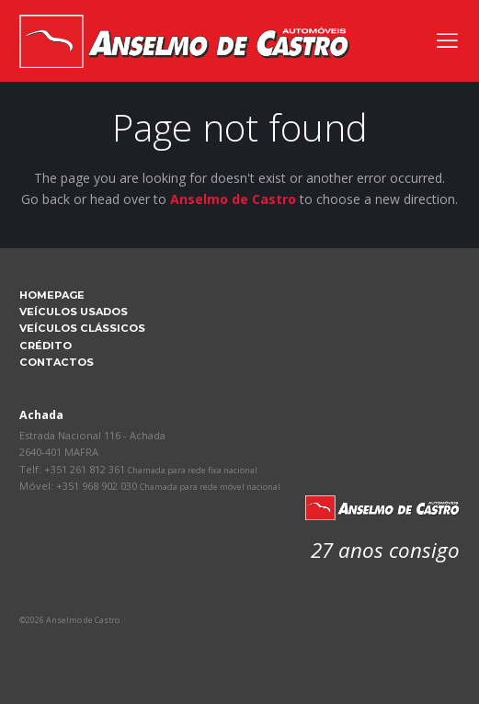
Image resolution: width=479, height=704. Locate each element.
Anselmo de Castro (233, 199)
